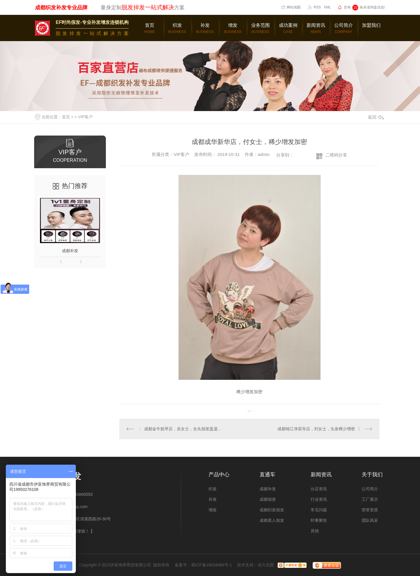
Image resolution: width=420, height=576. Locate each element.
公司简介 (370, 489)
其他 (315, 530)
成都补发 (70, 250)
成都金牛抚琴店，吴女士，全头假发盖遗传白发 (184, 428)
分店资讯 (319, 489)
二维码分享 (336, 154)
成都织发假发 (272, 509)
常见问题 (319, 509)
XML (327, 7)
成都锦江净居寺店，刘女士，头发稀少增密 (316, 428)
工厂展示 (370, 499)
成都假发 (268, 499)
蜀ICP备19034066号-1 (211, 565)
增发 (213, 509)
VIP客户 (85, 117)
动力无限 (266, 565)
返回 (376, 117)
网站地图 (294, 7)
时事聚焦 (319, 520)
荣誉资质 (370, 509)
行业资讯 (319, 499)
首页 (66, 117)
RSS (317, 7)
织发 (213, 489)
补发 (213, 499)
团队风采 (370, 520)
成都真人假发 (272, 520)
